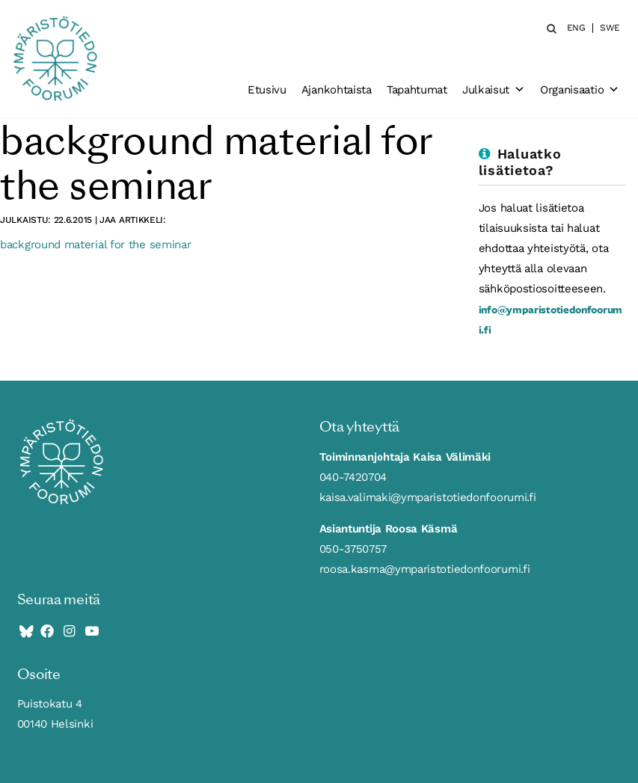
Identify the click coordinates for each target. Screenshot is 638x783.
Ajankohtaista (336, 89)
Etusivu (267, 89)
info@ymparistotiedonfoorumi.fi (550, 319)
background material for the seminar (95, 244)
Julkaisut (493, 89)
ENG (576, 28)
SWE (610, 28)
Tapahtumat (417, 89)
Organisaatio (579, 89)
